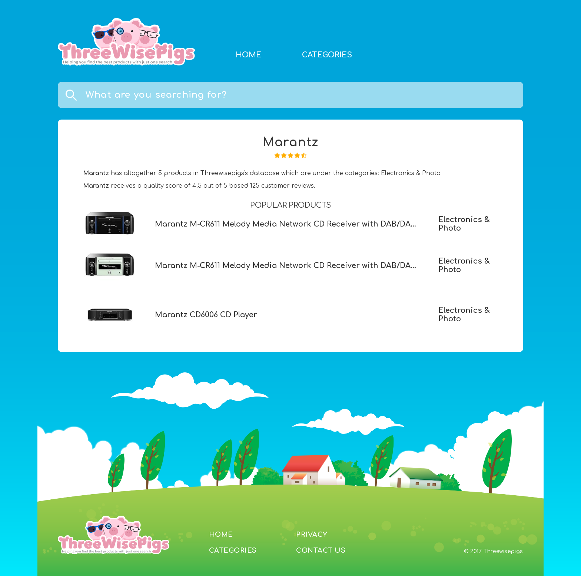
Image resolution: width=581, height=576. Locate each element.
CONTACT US (320, 550)
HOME (248, 55)
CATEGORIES (327, 55)
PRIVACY (312, 534)
